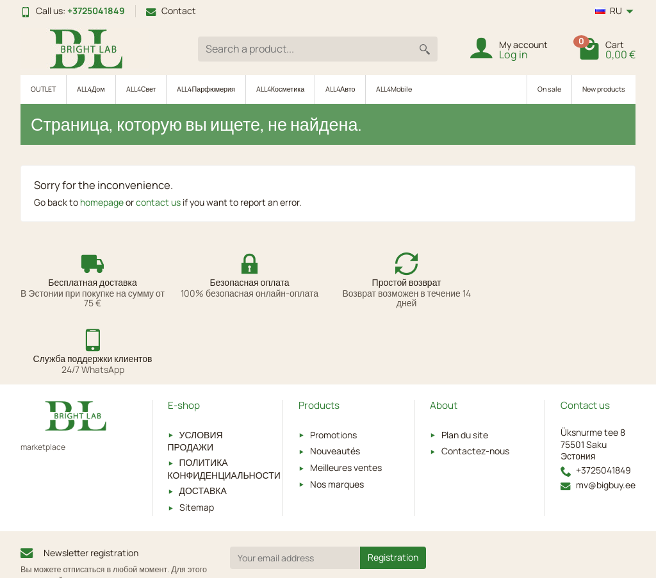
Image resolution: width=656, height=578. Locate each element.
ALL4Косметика (280, 89)
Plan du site (464, 369)
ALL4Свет (141, 89)
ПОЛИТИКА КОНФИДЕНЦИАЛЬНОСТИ (224, 403)
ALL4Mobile (394, 89)
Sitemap (196, 441)
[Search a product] (305, 49)
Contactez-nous (475, 385)
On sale (549, 89)
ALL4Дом (91, 89)
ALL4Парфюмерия (205, 89)
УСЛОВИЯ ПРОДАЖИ (195, 375)
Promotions (333, 369)
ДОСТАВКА (203, 425)
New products (603, 89)
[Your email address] (295, 492)
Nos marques (337, 418)
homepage (102, 202)
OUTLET (43, 89)
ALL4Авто (340, 89)
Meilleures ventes (346, 401)
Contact (171, 10)
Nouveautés (335, 385)
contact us (158, 202)
